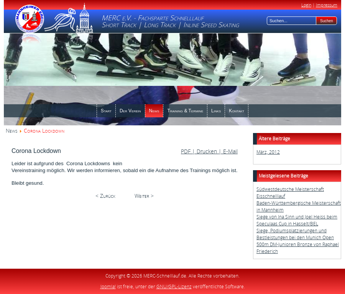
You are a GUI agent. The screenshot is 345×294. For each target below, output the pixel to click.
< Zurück (105, 195)
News (11, 130)
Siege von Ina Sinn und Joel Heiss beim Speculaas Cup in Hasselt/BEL (296, 220)
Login (306, 5)
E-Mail (230, 151)
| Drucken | (207, 151)
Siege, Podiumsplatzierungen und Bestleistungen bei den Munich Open (295, 234)
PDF (186, 151)
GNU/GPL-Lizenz (174, 286)
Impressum (326, 5)
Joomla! (108, 286)
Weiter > (144, 195)
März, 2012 (268, 152)
